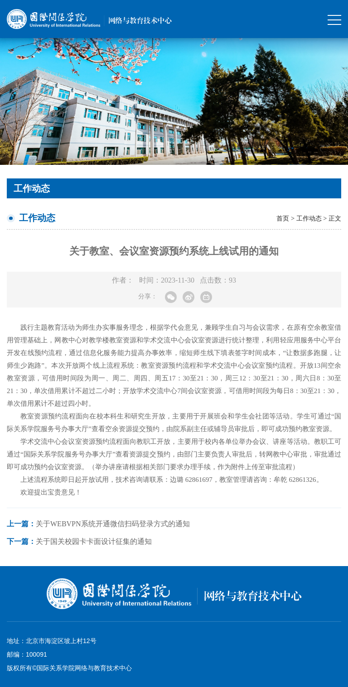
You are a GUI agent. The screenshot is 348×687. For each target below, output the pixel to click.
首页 (282, 218)
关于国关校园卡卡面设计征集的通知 (79, 541)
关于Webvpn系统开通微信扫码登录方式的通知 (98, 524)
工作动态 (309, 218)
